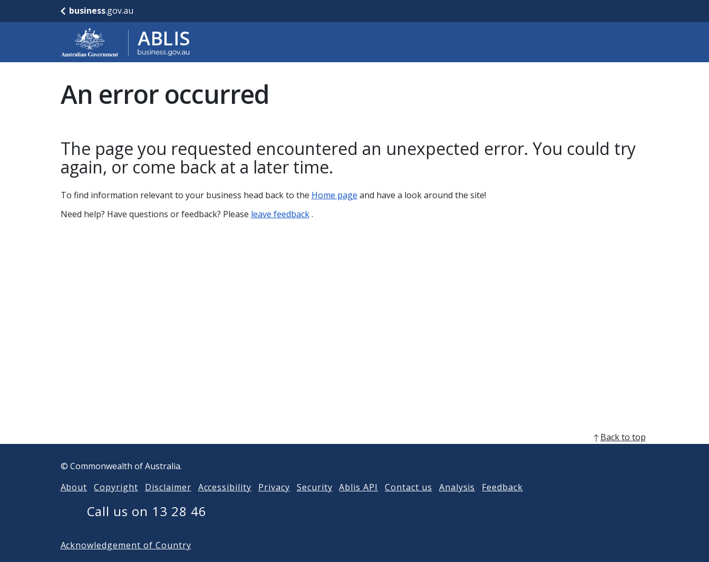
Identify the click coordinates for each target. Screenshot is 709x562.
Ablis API (358, 504)
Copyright (116, 504)
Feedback (502, 504)
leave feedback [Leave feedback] (280, 214)
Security (315, 504)
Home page (334, 195)
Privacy (274, 504)
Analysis (457, 504)
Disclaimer (168, 504)
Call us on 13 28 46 (147, 528)
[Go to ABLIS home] (125, 42)
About (74, 504)
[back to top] (355, 454)
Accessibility (224, 504)
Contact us (408, 504)
